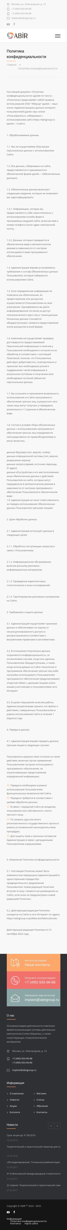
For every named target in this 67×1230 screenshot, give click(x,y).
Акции (13, 1106)
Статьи (40, 1099)
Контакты (42, 1112)
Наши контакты (37, 965)
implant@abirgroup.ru (23, 18)
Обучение (42, 1106)
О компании (17, 1093)
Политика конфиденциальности (28, 1221)
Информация (14, 1218)
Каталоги (15, 1112)
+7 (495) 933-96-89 (21, 13)
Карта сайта (31, 1223)
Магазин (41, 1093)
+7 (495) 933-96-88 (21, 9)
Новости (14, 1099)
